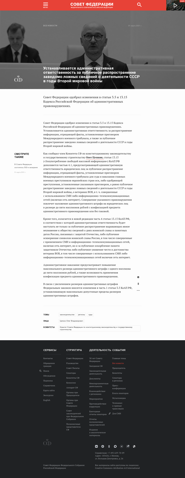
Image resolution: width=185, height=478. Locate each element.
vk (96, 446)
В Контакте (138, 277)
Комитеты (117, 373)
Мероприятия (96, 399)
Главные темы (119, 358)
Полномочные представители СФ (73, 427)
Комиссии (71, 382)
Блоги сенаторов (120, 393)
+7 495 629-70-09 (116, 453)
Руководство (72, 363)
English (46, 400)
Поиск (46, 371)
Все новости (50, 26)
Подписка (48, 380)
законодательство (67, 314)
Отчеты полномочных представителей (97, 422)
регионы (81, 314)
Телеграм (121, 446)
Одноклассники (138, 284)
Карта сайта (49, 390)
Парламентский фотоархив (134, 446)
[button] (45, 5)
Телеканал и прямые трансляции (118, 406)
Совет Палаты (73, 368)
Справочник (49, 385)
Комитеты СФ (73, 378)
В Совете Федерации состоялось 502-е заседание (26, 166)
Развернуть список (138, 290)
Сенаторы (71, 373)
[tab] (138, 285)
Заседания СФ (96, 366)
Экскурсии (48, 395)
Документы (94, 378)
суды (90, 314)
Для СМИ (116, 413)
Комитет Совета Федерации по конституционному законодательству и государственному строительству (96, 328)
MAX (115, 446)
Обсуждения (49, 375)
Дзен (102, 446)
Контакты (48, 358)
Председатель (118, 368)
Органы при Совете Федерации (72, 403)
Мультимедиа (119, 398)
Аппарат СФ (72, 387)
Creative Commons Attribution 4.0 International (117, 468)
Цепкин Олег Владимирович (71, 321)
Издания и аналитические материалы (97, 432)
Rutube (128, 446)
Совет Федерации (74, 358)
